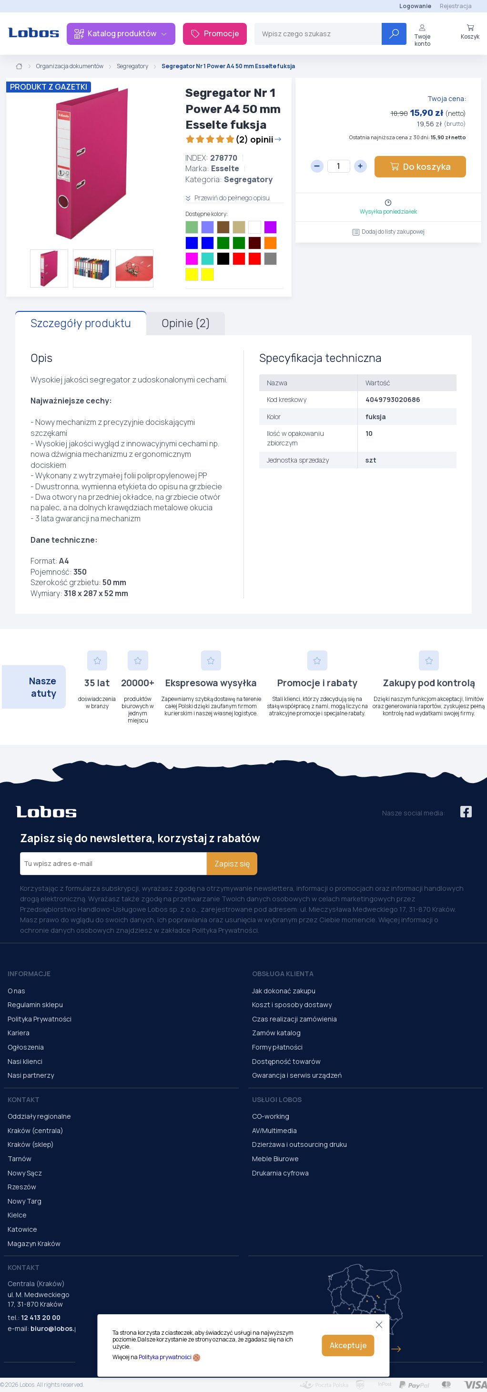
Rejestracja (456, 6)
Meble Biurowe (275, 1158)
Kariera (19, 1032)
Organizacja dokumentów (69, 66)
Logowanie (415, 6)
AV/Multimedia (274, 1130)
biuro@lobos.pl (55, 1328)
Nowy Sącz (25, 1172)
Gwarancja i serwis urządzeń (297, 1075)
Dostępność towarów (286, 1061)
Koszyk (470, 32)
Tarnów (19, 1158)
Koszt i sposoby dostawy (292, 1004)
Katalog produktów (121, 33)
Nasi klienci (25, 1061)
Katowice (22, 1229)
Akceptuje (348, 1345)
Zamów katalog (276, 1032)
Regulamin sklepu (35, 1004)
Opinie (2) (186, 323)
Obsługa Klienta (283, 973)
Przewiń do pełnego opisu (227, 197)
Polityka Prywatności (39, 1018)
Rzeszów (22, 1186)
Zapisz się (232, 863)
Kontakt (24, 1099)
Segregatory (132, 66)
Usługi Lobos (277, 1099)
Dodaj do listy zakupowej (388, 231)
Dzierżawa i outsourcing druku (299, 1144)
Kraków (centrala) (35, 1130)
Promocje (215, 33)
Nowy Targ (24, 1201)
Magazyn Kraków (34, 1243)
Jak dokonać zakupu (283, 990)
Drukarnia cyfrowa (280, 1172)
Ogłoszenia (26, 1047)
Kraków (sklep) (31, 1144)
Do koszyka (420, 166)
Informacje (29, 973)
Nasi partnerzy (31, 1075)
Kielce (17, 1214)
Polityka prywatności (165, 1357)
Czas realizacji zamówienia (294, 1018)
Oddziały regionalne (39, 1116)
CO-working (270, 1116)
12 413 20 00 (41, 1317)
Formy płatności (277, 1047)
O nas (16, 990)
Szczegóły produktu (80, 323)
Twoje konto (422, 35)
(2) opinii (233, 139)
